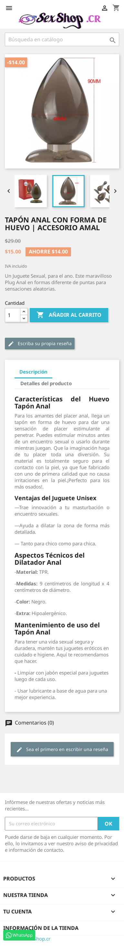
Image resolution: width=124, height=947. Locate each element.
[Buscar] (62, 39)
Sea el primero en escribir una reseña (62, 749)
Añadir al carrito (68, 315)
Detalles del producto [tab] (46, 383)
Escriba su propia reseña (40, 343)
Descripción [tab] (33, 371)
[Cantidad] (12, 315)
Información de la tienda (40, 928)
